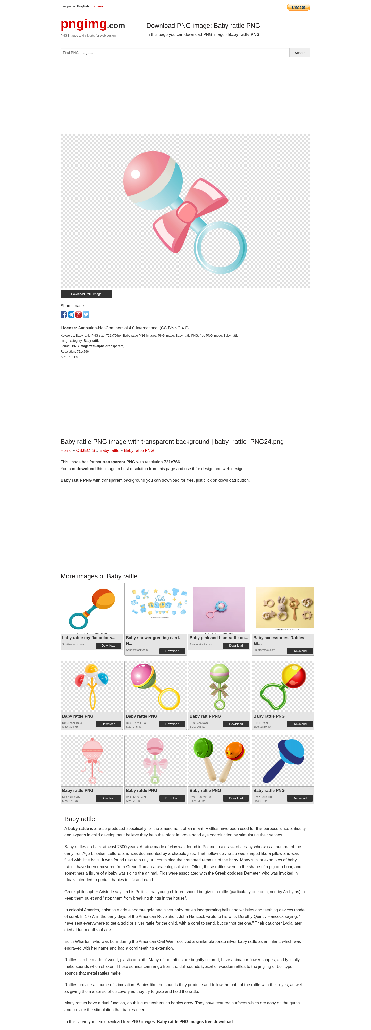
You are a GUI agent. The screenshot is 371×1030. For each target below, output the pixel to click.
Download (108, 645)
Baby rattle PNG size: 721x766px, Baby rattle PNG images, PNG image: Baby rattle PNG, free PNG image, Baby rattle (157, 335)
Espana (97, 6)
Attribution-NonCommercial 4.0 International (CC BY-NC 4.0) (133, 328)
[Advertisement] (185, 98)
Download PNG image (86, 294)
